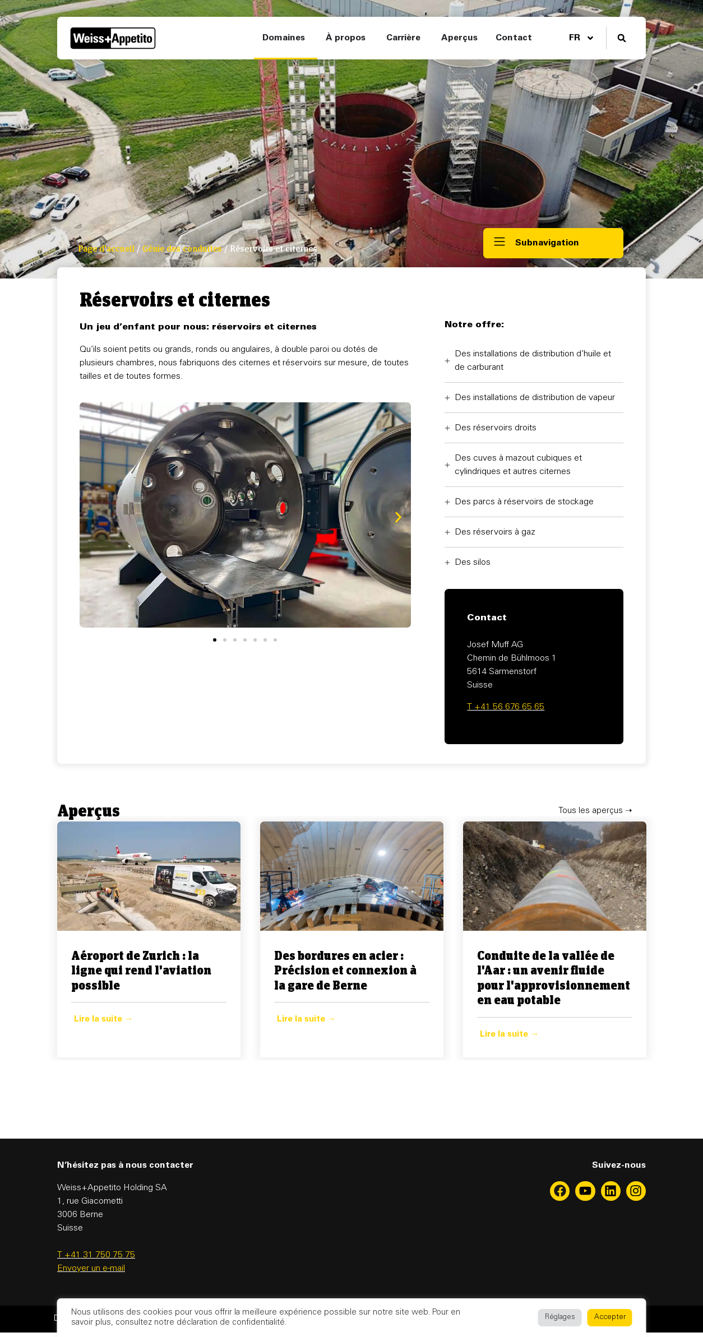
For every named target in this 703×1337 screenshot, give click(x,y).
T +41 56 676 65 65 (505, 707)
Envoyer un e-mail (91, 1268)
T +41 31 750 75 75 (96, 1255)
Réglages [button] (560, 1317)
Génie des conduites (182, 249)
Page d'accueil (106, 249)
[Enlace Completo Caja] (148, 939)
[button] (621, 38)
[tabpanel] (149, 939)
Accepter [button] (610, 1317)
